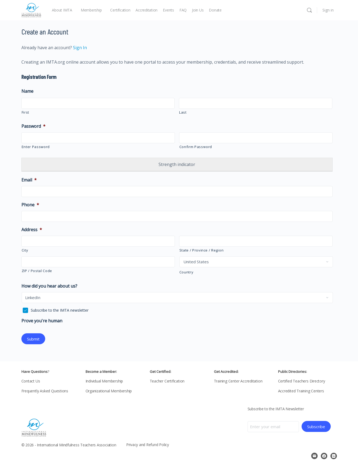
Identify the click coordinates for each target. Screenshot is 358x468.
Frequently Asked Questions (44, 390)
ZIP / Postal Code (37, 270)
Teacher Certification (167, 380)
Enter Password (36, 146)
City (25, 250)
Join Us (197, 10)
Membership (91, 10)
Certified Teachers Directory (301, 380)
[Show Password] (167, 138)
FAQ (183, 10)
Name (27, 91)
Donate (215, 10)
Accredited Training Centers (301, 390)
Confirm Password (195, 146)
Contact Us (30, 380)
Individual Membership (104, 380)
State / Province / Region (201, 250)
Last (183, 112)
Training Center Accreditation (238, 380)
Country (186, 272)
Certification (120, 10)
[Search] (309, 10)
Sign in (328, 10)
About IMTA (62, 10)
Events (168, 10)
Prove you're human (41, 321)
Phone (30, 205)
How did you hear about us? (49, 286)
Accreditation (146, 10)
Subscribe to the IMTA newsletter (59, 310)
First (25, 112)
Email (29, 180)
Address (31, 230)
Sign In (79, 48)
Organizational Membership (109, 390)
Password (33, 126)
